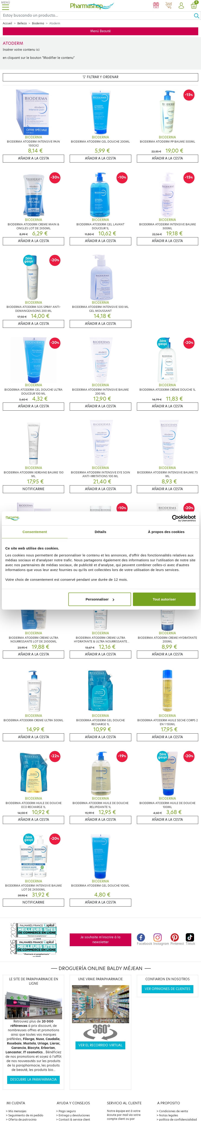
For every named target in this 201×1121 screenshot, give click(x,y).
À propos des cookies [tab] (166, 531)
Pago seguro (67, 1111)
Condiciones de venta (173, 1111)
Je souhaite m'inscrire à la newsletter (100, 939)
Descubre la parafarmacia (33, 1079)
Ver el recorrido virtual (100, 1045)
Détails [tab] (100, 531)
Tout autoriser (164, 599)
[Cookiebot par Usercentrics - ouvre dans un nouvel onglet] (175, 518)
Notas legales (168, 1115)
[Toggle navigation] (5, 5)
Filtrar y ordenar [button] (100, 77)
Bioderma (38, 23)
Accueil (7, 23)
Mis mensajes (17, 1111)
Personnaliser (100, 599)
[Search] (97, 15)
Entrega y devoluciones (74, 1115)
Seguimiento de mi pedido (25, 1115)
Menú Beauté (100, 31)
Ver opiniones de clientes (167, 989)
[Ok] (197, 15)
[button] (181, 6)
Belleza (22, 23)
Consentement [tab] (34, 531)
